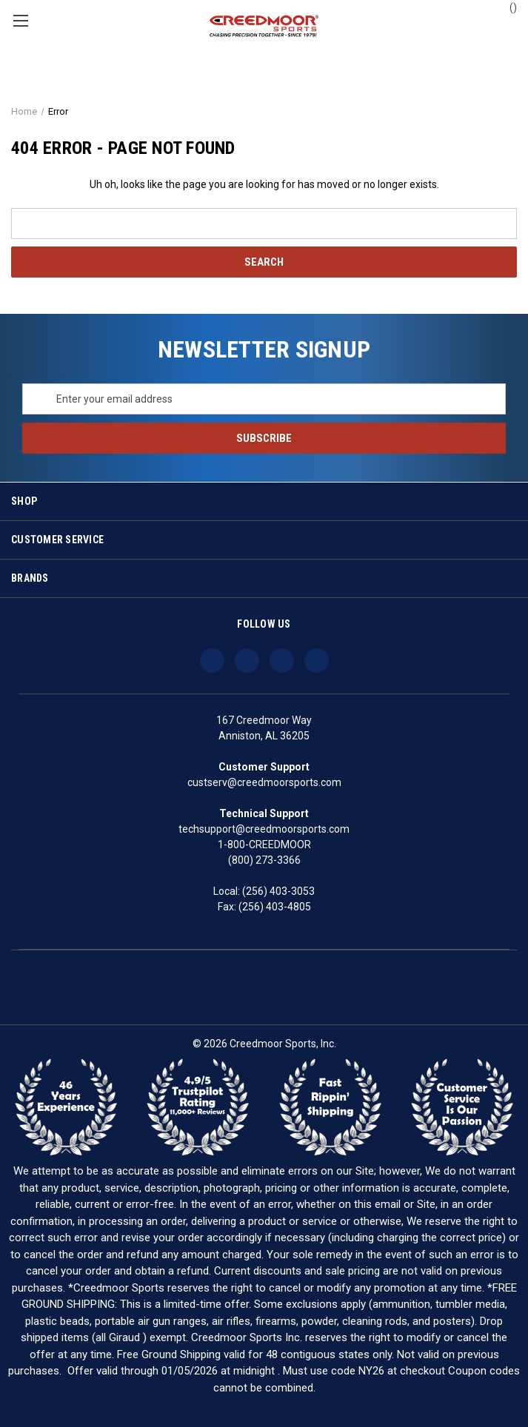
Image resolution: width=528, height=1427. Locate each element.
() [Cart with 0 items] (506, 6)
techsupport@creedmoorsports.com (264, 829)
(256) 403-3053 (278, 891)
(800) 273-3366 (264, 860)
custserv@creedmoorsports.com (264, 782)
